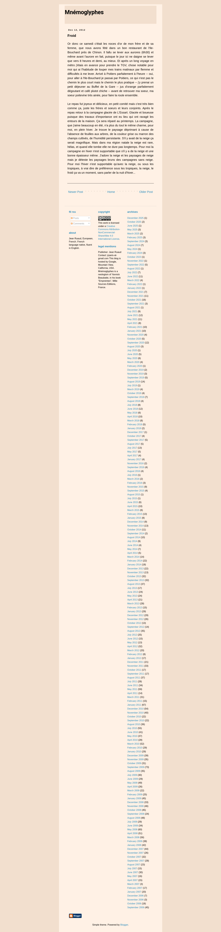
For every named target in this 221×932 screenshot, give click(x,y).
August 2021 (133, 307)
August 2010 (133, 724)
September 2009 (135, 767)
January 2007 (134, 892)
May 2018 (132, 412)
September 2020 (135, 342)
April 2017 (132, 455)
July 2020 (132, 350)
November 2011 (135, 666)
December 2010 (135, 708)
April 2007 (132, 880)
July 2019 (132, 385)
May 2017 (132, 451)
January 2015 (134, 518)
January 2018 (134, 428)
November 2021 (135, 296)
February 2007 (134, 888)
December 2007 (135, 849)
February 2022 (134, 284)
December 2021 (135, 292)
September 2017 (135, 440)
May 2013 (132, 596)
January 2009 (134, 798)
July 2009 (132, 775)
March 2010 (133, 744)
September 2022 (135, 264)
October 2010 (134, 716)
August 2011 (133, 677)
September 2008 (135, 814)
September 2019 (135, 377)
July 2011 (132, 681)
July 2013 (132, 588)
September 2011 (135, 674)
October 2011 (134, 670)
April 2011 (132, 693)
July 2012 (132, 635)
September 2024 (135, 241)
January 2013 (134, 611)
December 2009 (135, 755)
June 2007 (132, 872)
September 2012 (135, 627)
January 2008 (134, 845)
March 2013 (133, 603)
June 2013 (132, 592)
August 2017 (133, 444)
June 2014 (132, 545)
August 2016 (133, 471)
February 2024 (134, 253)
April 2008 (132, 833)
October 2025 (134, 222)
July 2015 (132, 498)
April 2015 (132, 506)
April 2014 (132, 553)
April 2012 (132, 646)
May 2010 (132, 736)
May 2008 (132, 829)
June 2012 (132, 638)
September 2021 (135, 303)
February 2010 (134, 747)
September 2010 (135, 720)
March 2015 (133, 510)
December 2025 (135, 218)
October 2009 (134, 763)
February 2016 (134, 483)
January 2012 (134, 658)
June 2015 (132, 502)
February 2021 (134, 327)
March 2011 (133, 697)
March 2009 (133, 790)
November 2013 (135, 572)
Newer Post (75, 191)
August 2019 (133, 381)
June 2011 (132, 685)
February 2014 (134, 560)
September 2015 (135, 490)
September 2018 (135, 397)
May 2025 (132, 229)
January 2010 (134, 751)
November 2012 (135, 619)
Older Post (146, 191)
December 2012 (135, 615)
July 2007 (132, 868)
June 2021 (132, 315)
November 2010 (135, 713)
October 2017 (134, 436)
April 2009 (132, 786)
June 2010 (132, 732)
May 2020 (132, 358)
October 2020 (134, 339)
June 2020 (132, 354)
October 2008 (134, 810)
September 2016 (135, 467)
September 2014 (135, 533)
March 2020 (133, 362)
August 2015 (133, 494)
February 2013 (134, 607)
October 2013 (134, 576)
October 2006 (134, 903)
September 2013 (135, 580)
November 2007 (135, 853)
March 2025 (133, 233)
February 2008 (134, 841)
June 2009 (132, 779)
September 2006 (135, 907)
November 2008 (135, 806)
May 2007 (132, 876)
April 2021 (132, 323)
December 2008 (135, 802)
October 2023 (134, 257)
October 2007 (134, 857)
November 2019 (135, 374)
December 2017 (135, 432)
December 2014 (135, 522)
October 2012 (134, 623)
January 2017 (134, 459)
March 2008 (133, 837)
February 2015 (134, 514)
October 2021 (134, 300)
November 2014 (135, 526)
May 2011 (132, 689)
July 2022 (132, 272)
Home (111, 191)
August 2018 (133, 401)
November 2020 (135, 335)
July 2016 (132, 475)
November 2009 (135, 759)
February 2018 (134, 424)
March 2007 (133, 884)
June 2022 (132, 276)
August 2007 (133, 864)
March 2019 (133, 389)
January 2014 (134, 564)
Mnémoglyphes (84, 12)
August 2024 (133, 245)
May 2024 (132, 249)
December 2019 (135, 370)
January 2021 (134, 331)
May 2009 (132, 783)
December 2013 (135, 568)
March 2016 (133, 479)
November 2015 (135, 487)
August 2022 (133, 268)
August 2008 (133, 818)
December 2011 (135, 662)
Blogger (124, 925)
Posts (75, 218)
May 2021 (132, 319)
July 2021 (132, 311)
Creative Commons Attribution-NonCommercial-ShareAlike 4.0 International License (109, 232)
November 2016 (135, 463)
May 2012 (132, 642)
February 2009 (134, 794)
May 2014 (132, 549)
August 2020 (133, 346)
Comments (77, 223)
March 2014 (133, 557)
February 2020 (134, 366)
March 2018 (133, 420)
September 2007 (135, 861)
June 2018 (132, 409)
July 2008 (132, 822)
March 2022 (133, 280)
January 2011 (134, 705)
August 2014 (133, 537)
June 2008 (132, 825)
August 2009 (133, 771)
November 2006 (135, 899)
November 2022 (135, 261)
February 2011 (134, 701)
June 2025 (132, 226)
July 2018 (132, 405)
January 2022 (134, 288)
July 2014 (132, 541)
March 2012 (133, 650)
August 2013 (133, 584)
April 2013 (132, 599)
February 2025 (134, 237)
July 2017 (132, 448)
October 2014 (134, 529)
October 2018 (134, 393)
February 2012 (134, 654)
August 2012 (133, 631)
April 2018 (132, 416)
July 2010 (132, 728)
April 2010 (132, 740)
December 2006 (135, 895)
